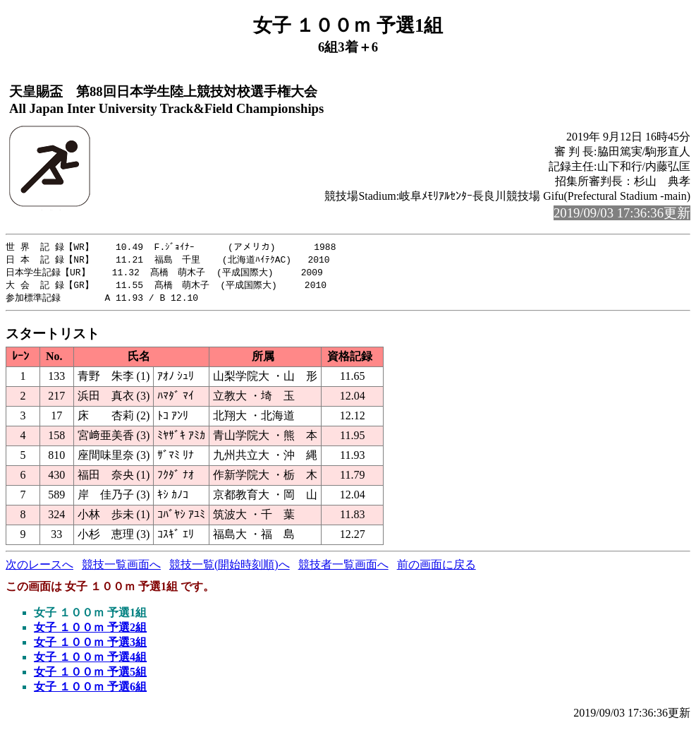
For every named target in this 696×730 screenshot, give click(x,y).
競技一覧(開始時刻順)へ (229, 568)
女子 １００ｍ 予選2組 (90, 631)
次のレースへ (39, 568)
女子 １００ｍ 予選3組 (90, 646)
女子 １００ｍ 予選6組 (90, 690)
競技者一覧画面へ (343, 568)
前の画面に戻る (436, 568)
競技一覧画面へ (121, 568)
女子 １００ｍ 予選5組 (90, 675)
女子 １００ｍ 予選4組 (90, 660)
